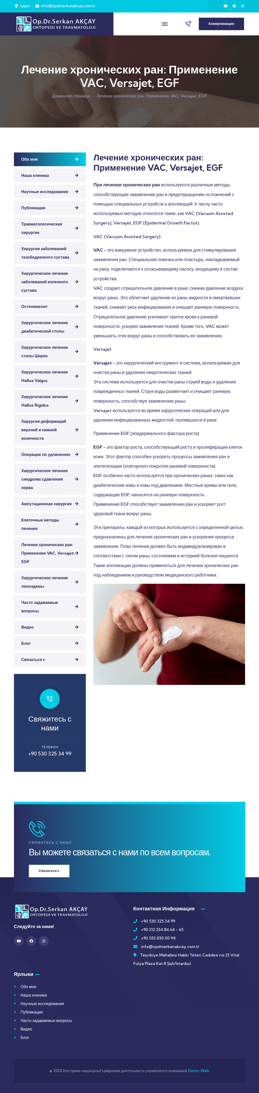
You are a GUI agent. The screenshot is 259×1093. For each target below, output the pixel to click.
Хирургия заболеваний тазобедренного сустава (45, 253)
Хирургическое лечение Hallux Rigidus (44, 401)
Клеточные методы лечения (40, 524)
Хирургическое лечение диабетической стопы (44, 327)
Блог (26, 643)
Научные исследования (44, 191)
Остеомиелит (34, 306)
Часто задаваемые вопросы (39, 606)
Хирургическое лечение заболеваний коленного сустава (44, 282)
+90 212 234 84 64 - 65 (162, 929)
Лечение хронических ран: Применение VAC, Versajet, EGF (48, 553)
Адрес (25, 6)
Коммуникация (221, 23)
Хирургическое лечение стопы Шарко (44, 351)
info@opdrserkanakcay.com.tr (68, 6)
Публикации (33, 207)
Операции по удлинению (45, 454)
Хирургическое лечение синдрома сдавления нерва (44, 479)
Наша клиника (35, 175)
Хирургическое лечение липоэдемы (44, 582)
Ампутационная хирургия (46, 503)
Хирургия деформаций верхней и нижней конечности (43, 430)
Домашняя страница (71, 96)
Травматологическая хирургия (41, 228)
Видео (27, 627)
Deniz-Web (198, 1070)
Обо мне (29, 159)
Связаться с (33, 659)
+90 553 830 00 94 (158, 938)
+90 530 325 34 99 (49, 753)
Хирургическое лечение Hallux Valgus (44, 376)
